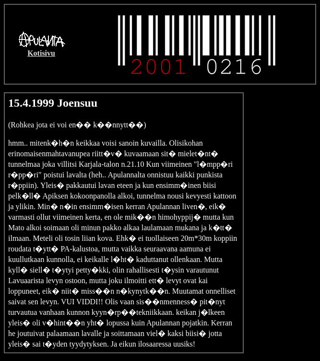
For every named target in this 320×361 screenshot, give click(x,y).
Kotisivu (41, 53)
